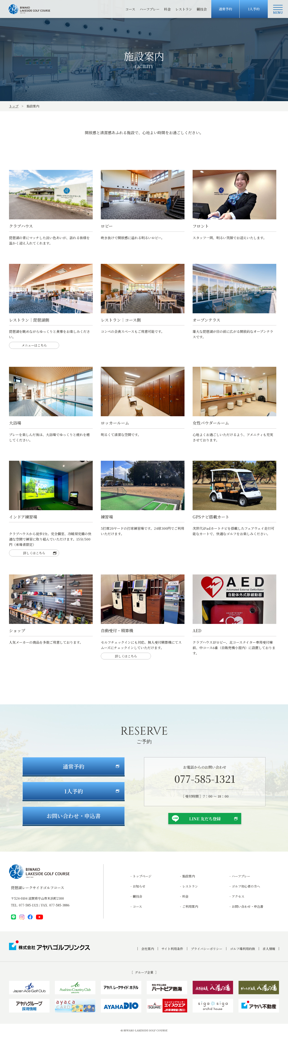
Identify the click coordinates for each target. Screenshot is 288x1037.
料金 (167, 9)
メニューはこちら (34, 346)
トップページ (142, 876)
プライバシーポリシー (206, 948)
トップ (13, 106)
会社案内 (147, 948)
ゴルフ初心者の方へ (246, 886)
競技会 (202, 9)
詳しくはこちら (34, 554)
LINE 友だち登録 (205, 820)
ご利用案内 (190, 906)
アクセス (238, 896)
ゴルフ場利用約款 (242, 948)
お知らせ (139, 886)
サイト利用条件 (172, 948)
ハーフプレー (150, 9)
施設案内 (188, 876)
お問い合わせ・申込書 (247, 906)
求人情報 (269, 948)
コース (130, 9)
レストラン (183, 9)
